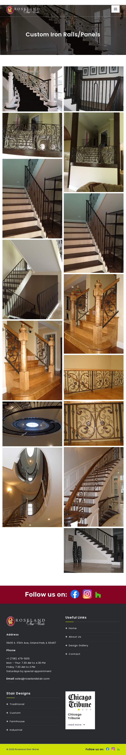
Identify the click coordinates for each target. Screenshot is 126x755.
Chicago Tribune (75, 716)
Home (73, 628)
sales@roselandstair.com (32, 679)
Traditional (17, 704)
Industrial (16, 730)
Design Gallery (78, 645)
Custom (15, 713)
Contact (74, 654)
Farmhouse (17, 721)
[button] (79, 709)
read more (76, 724)
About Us (75, 636)
